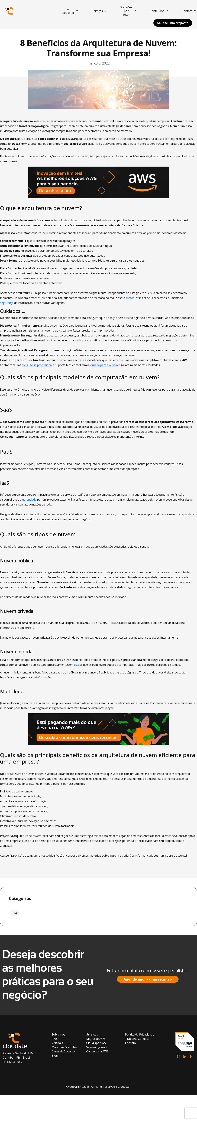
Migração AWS (95, 1039)
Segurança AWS (96, 1047)
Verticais (57, 1043)
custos (130, 298)
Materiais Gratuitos (64, 1047)
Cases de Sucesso (63, 1051)
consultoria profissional (37, 365)
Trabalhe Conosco (137, 1039)
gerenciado (29, 499)
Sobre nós (58, 1034)
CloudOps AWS (96, 1043)
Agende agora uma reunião (148, 979)
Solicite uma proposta (172, 23)
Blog (14, 913)
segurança (7, 303)
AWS (55, 1039)
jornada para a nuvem (104, 365)
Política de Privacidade (139, 1034)
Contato (130, 1043)
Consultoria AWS (97, 1051)
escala (78, 665)
